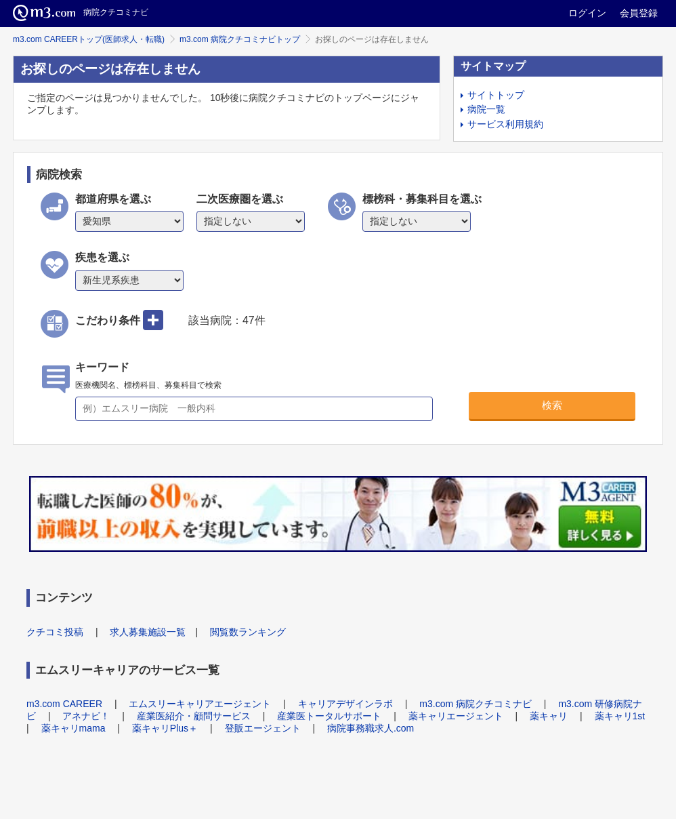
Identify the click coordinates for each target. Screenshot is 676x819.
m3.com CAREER (64, 703)
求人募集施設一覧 (148, 631)
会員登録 (639, 12)
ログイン (587, 12)
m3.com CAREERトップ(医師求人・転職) (89, 39)
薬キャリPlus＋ (165, 728)
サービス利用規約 (505, 124)
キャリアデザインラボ (345, 703)
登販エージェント (263, 728)
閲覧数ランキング (248, 631)
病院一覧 (486, 109)
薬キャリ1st (620, 716)
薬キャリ (549, 716)
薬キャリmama (73, 728)
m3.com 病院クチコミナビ (475, 703)
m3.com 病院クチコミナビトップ (239, 39)
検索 (552, 405)
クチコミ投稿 (54, 631)
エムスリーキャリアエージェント (200, 703)
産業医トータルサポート (329, 716)
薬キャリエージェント (455, 716)
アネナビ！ (86, 716)
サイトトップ (495, 94)
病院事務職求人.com (370, 728)
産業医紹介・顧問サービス (194, 716)
